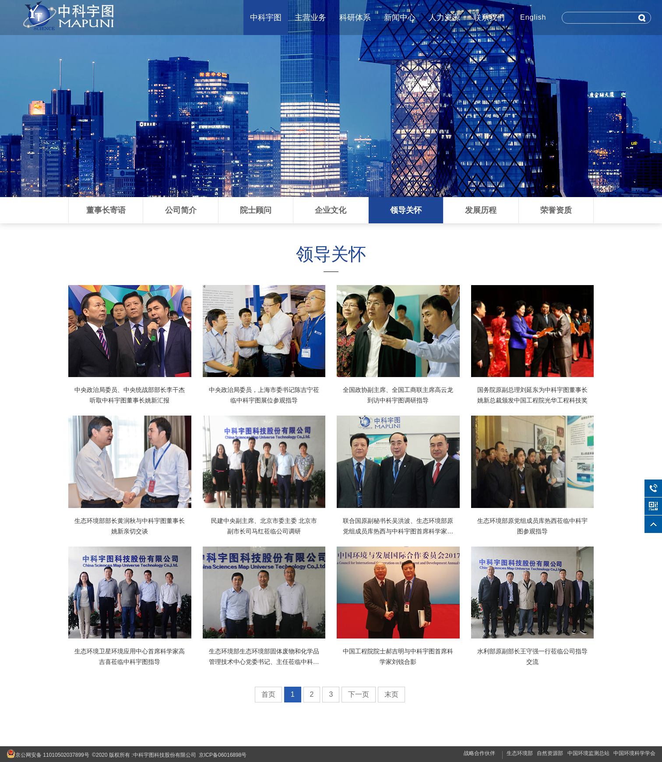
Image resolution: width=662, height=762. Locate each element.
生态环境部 (520, 753)
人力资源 (444, 17)
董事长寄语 (106, 210)
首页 (268, 694)
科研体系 (355, 17)
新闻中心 (400, 17)
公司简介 (181, 210)
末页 (391, 694)
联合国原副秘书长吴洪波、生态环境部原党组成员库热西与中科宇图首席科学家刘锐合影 (398, 531)
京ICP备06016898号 (222, 755)
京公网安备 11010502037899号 (48, 753)
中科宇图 (266, 17)
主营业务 (310, 17)
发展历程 (480, 210)
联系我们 (489, 17)
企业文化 (330, 210)
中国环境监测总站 (588, 753)
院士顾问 (255, 210)
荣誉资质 (556, 210)
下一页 (358, 694)
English (533, 17)
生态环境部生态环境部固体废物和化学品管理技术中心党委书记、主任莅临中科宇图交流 (264, 662)
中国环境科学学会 (634, 753)
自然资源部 (550, 753)
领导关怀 (406, 210)
